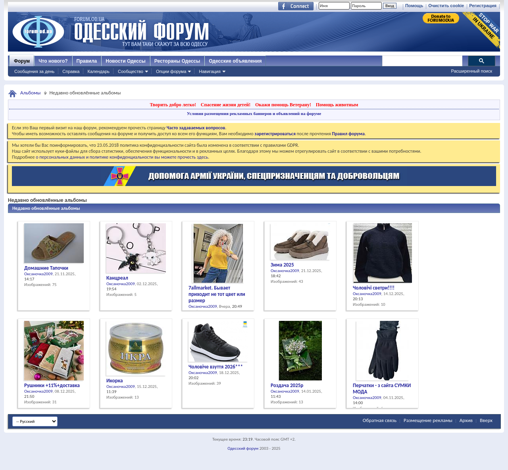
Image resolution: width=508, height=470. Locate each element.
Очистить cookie (446, 5)
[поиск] (422, 61)
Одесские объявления (235, 61)
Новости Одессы (125, 61)
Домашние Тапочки (46, 268)
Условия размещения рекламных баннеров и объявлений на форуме (254, 113)
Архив (466, 420)
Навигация (209, 71)
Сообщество (130, 71)
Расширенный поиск (471, 71)
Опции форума (171, 71)
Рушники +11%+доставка (52, 385)
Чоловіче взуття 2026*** (216, 367)
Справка (70, 71)
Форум (22, 61)
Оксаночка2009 (38, 273)
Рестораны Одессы (177, 61)
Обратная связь (379, 420)
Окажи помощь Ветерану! (283, 104)
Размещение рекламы (428, 420)
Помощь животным (337, 104)
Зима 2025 (282, 265)
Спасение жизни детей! (225, 104)
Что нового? (52, 61)
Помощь (414, 5)
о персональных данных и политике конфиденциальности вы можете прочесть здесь (122, 157)
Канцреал (117, 278)
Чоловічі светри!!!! (373, 288)
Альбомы (30, 93)
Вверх (486, 420)
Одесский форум (242, 448)
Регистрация (482, 5)
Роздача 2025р (287, 385)
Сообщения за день (34, 71)
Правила (87, 61)
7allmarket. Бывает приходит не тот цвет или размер (217, 294)
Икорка (114, 381)
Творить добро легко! (173, 104)
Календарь (98, 71)
